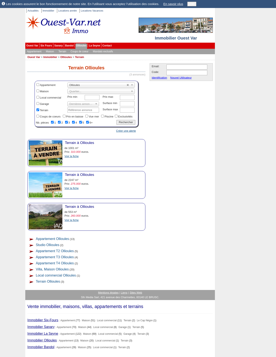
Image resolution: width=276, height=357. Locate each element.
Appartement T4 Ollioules (55, 263)
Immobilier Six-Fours (42, 320)
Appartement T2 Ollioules (55, 251)
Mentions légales (108, 292)
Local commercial (50, 97)
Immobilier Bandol (40, 347)
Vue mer (94, 116)
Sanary (58, 45)
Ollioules (81, 45)
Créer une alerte (126, 130)
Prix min (72, 96)
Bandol (69, 45)
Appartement (34, 51)
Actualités (33, 10)
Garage (44, 103)
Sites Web (136, 292)
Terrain (62, 51)
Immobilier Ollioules (42, 340)
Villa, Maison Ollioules (52, 269)
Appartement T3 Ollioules (55, 257)
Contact (107, 45)
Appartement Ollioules (52, 239)
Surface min (110, 103)
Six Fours (46, 45)
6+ (91, 122)
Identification (159, 77)
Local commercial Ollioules (56, 275)
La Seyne (94, 45)
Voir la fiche (71, 156)
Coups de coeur (79, 51)
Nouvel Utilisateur (181, 77)
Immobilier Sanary (41, 327)
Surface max (110, 109)
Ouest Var (32, 45)
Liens (124, 292)
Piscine (109, 116)
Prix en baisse (74, 116)
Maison (50, 51)
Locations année (67, 10)
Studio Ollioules (47, 245)
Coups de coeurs (50, 116)
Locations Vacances (92, 10)
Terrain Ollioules (48, 281)
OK (192, 4)
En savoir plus (173, 4)
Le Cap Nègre (145, 320)
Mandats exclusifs (103, 51)
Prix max (108, 96)
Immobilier (48, 10)
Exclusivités (125, 116)
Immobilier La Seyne (42, 333)
